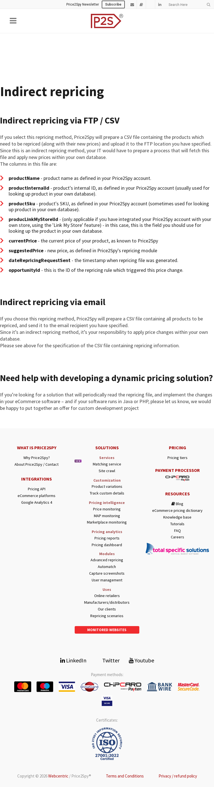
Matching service (107, 464)
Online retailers (107, 595)
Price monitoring (107, 509)
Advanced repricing (107, 560)
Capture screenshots (107, 573)
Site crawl (107, 471)
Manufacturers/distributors (107, 602)
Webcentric (58, 776)
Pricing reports (107, 538)
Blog (177, 503)
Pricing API (36, 489)
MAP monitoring (107, 515)
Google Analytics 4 (36, 502)
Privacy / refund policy (178, 776)
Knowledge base (177, 517)
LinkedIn (73, 660)
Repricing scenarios (106, 616)
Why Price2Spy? (36, 457)
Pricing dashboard (107, 545)
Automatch (107, 566)
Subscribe (113, 4)
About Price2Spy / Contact (36, 464)
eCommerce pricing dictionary (177, 510)
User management (107, 580)
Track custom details (107, 493)
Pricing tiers (177, 457)
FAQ (177, 530)
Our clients (107, 609)
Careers (177, 537)
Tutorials (177, 524)
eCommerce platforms (36, 495)
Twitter (108, 660)
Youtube (141, 660)
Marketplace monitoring (107, 522)
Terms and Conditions (125, 776)
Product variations (107, 486)
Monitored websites (107, 629)
